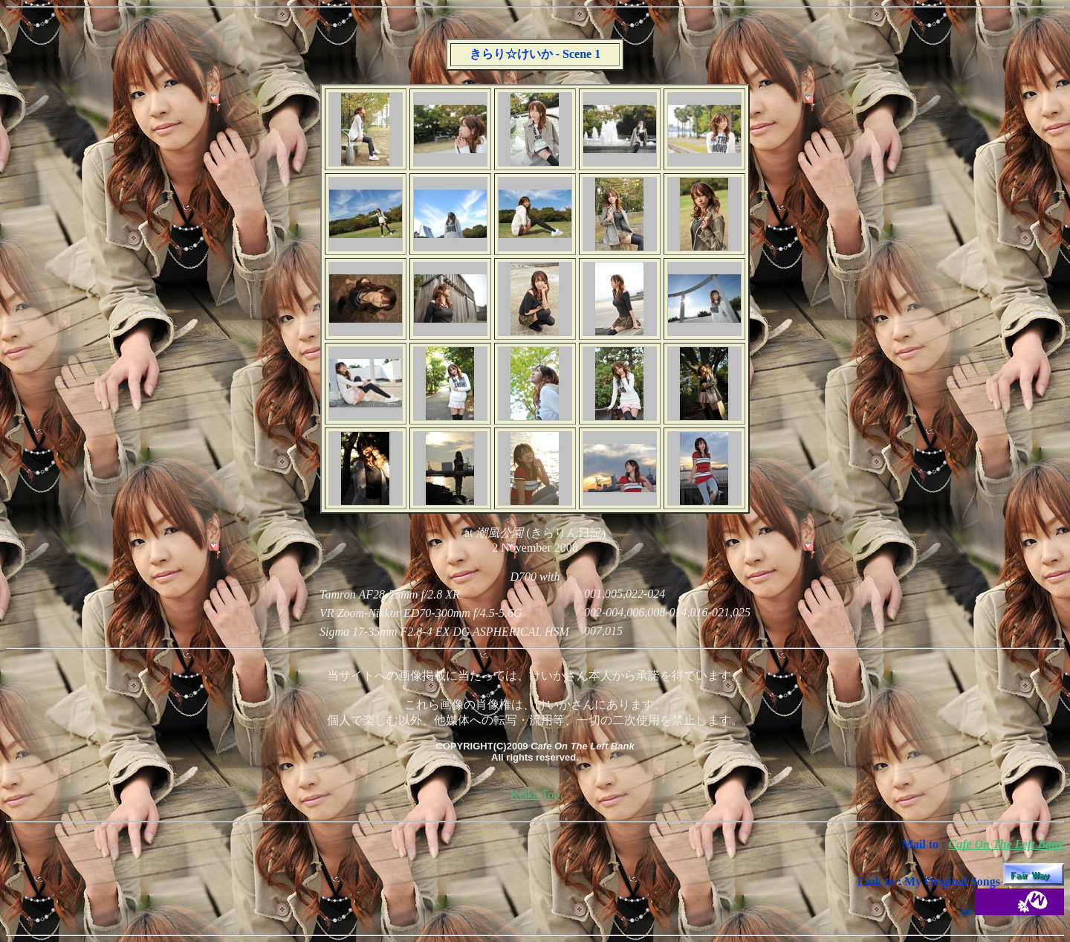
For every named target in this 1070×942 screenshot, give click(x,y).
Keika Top (535, 794)
